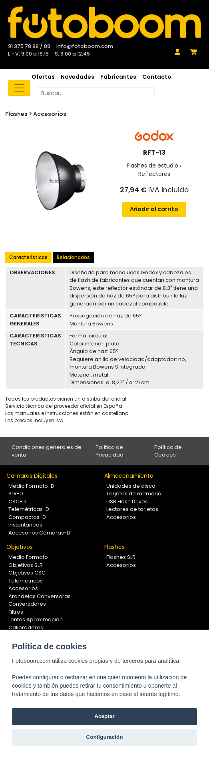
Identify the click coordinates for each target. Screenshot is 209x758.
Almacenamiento (128, 476)
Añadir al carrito (154, 209)
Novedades (77, 77)
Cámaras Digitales (32, 476)
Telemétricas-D (28, 509)
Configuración (104, 737)
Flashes (114, 547)
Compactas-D (27, 517)
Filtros (15, 612)
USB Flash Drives (127, 501)
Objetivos (19, 547)
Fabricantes (118, 77)
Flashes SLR (120, 557)
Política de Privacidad (109, 451)
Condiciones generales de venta (47, 451)
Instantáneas (25, 525)
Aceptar (104, 716)
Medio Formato (28, 557)
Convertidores (27, 604)
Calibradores (25, 627)
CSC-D (17, 501)
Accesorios (49, 114)
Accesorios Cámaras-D (39, 533)
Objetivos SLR (25, 565)
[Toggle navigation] (19, 88)
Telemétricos (25, 580)
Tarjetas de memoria (133, 493)
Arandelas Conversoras (39, 596)
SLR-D (15, 493)
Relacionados (73, 257)
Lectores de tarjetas (132, 509)
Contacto (156, 77)
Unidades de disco (130, 486)
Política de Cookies (168, 451)
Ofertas (43, 77)
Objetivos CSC (27, 572)
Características (28, 257)
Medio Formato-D (31, 486)
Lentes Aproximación (35, 619)
